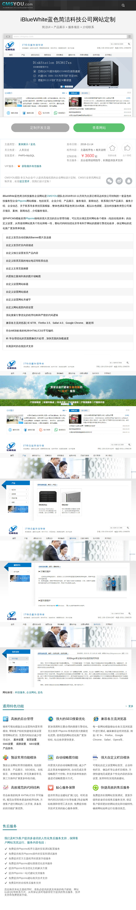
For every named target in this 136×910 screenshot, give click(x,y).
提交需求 (24, 182)
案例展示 (23, 145)
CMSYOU (52, 197)
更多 (129, 707)
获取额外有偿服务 (32, 167)
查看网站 (102, 128)
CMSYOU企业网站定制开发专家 (18, 5)
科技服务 (20, 693)
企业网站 (31, 693)
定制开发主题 (37, 128)
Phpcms (22, 202)
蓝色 (32, 145)
